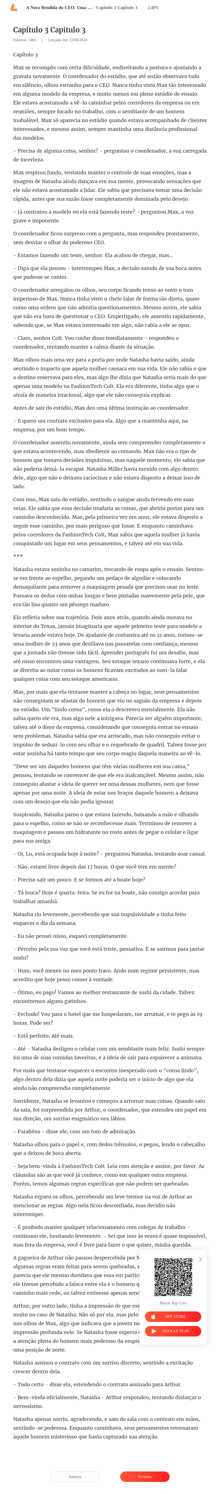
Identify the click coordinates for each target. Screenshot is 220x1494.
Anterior (74, 1477)
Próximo (145, 1477)
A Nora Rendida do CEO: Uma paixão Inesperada (59, 7)
